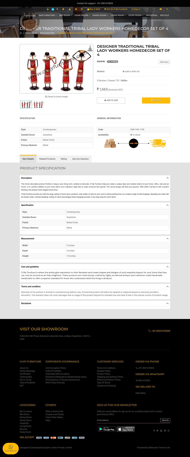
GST (22, 385)
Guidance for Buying (106, 385)
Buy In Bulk (93, 9)
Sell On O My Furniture (115, 9)
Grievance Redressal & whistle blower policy (66, 377)
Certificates (25, 374)
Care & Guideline (27, 382)
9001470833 (143, 380)
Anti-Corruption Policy (56, 368)
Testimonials (26, 377)
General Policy (103, 371)
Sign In (136, 9)
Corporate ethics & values (57, 374)
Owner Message (27, 371)
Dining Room (100, 15)
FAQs (48, 420)
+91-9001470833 (145, 368)
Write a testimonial (54, 411)
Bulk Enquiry (164, 62)
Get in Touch (26, 380)
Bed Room (65, 15)
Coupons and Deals (55, 414)
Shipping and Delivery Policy (110, 377)
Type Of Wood (103, 382)
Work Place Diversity (55, 382)
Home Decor (82, 15)
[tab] (28, 159)
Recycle (164, 15)
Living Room (118, 15)
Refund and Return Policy (109, 380)
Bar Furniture (48, 15)
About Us (24, 368)
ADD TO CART (111, 100)
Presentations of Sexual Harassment (63, 380)
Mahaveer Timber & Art (159, 447)
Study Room (135, 15)
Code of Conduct (53, 371)
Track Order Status (54, 417)
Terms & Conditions (106, 368)
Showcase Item (47, 33)
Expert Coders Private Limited (58, 447)
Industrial (152, 15)
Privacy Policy (103, 374)
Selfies (124, 80)
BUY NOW (156, 100)
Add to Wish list (131, 71)
